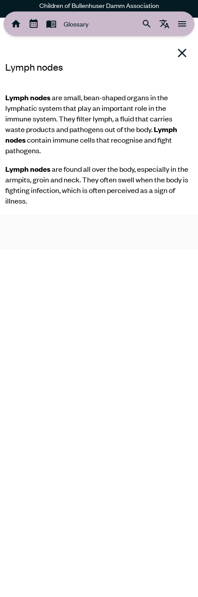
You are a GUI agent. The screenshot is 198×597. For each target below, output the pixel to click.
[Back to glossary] (182, 53)
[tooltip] (16, 24)
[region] (99, 116)
